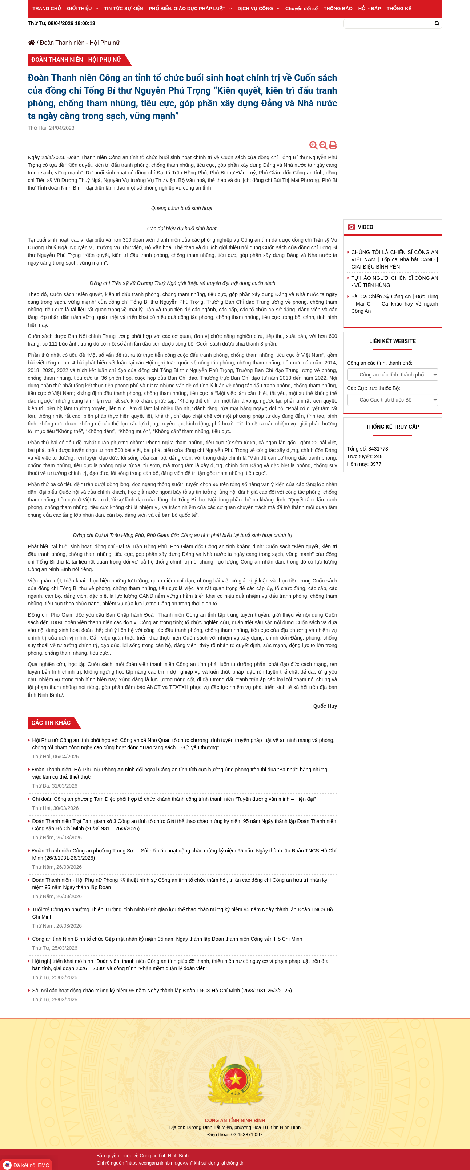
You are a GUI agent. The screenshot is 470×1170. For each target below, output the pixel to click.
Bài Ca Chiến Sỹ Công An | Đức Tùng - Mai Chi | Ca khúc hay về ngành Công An (395, 304)
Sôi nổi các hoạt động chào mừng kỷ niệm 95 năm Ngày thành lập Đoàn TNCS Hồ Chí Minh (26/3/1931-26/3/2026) (162, 990)
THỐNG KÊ (399, 8)
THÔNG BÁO (338, 8)
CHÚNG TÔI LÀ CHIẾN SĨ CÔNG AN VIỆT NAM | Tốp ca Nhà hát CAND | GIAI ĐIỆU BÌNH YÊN (395, 259)
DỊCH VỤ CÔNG (259, 8)
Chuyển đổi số (301, 8)
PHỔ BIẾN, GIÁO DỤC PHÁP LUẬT (190, 8)
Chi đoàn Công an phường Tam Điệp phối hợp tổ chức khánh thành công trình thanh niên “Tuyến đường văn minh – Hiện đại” (174, 799)
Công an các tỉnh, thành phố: (380, 363)
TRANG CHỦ (47, 8)
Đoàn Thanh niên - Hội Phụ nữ (80, 43)
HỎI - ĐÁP (369, 8)
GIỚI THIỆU (82, 8)
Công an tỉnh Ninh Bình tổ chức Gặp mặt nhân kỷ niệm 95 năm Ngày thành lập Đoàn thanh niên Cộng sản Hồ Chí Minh (167, 939)
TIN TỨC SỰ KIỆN (123, 8)
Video (366, 227)
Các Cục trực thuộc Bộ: (374, 388)
